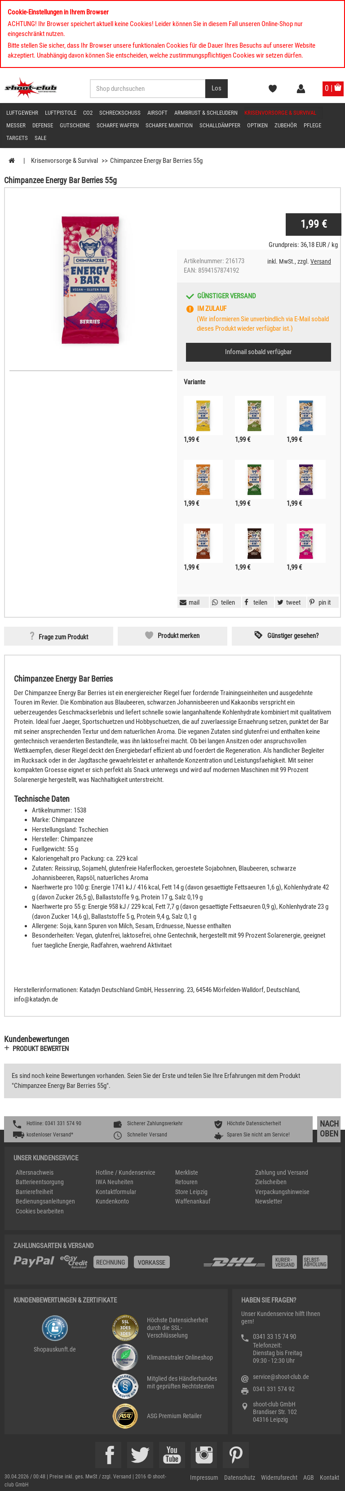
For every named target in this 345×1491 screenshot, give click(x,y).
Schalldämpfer (219, 125)
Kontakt (329, 1477)
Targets (17, 138)
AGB (308, 1477)
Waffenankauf (192, 1201)
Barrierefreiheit (34, 1191)
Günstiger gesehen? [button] (292, 636)
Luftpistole (60, 112)
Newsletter (268, 1201)
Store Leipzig (191, 1191)
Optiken (257, 125)
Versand (320, 261)
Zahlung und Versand (281, 1172)
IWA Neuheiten (114, 1182)
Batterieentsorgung (40, 1182)
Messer (16, 125)
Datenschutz (239, 1477)
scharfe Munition (169, 125)
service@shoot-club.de (281, 1376)
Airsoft (157, 112)
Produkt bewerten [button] (41, 1049)
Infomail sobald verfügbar (258, 352)
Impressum (204, 1477)
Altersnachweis (34, 1172)
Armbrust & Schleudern (206, 112)
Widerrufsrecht (279, 1477)
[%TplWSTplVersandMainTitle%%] (105, 1265)
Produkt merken (178, 636)
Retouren (186, 1182)
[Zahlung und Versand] (267, 1265)
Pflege (312, 125)
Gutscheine (75, 125)
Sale (40, 138)
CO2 (88, 112)
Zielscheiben (271, 1182)
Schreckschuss (120, 112)
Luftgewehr (22, 112)
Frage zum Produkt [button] (63, 637)
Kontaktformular (116, 1191)
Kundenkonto (112, 1201)
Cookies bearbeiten (40, 1211)
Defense (42, 125)
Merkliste (186, 1172)
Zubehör (285, 125)
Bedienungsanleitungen (45, 1201)
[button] (319, 602)
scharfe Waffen (118, 125)
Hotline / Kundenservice (125, 1172)
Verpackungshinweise (282, 1191)
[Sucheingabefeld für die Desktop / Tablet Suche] (148, 88)
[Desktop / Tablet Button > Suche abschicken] (216, 88)
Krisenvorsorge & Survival (280, 112)
